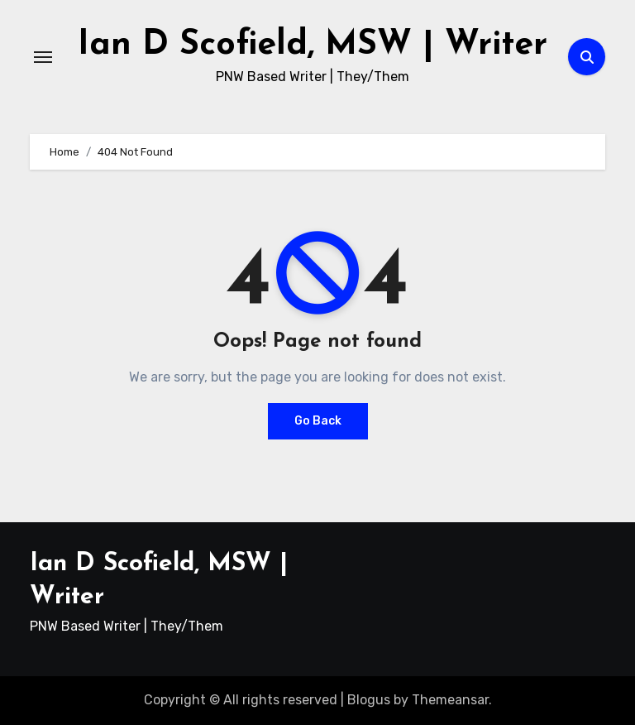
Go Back (317, 421)
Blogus (368, 700)
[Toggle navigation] (43, 57)
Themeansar (450, 700)
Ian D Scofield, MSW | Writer (312, 45)
